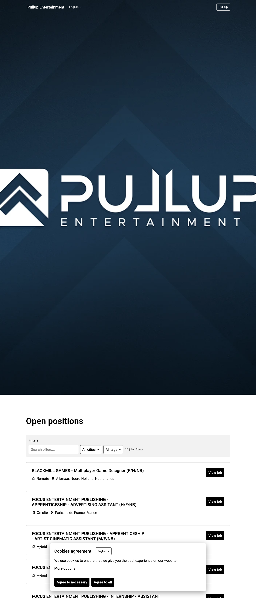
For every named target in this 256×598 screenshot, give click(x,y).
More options (67, 568)
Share (139, 449)
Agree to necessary (72, 582)
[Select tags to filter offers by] (113, 449)
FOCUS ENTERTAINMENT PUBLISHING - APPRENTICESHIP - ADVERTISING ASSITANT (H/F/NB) (84, 502)
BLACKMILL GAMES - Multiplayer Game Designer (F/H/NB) (88, 470)
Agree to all (103, 582)
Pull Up (223, 7)
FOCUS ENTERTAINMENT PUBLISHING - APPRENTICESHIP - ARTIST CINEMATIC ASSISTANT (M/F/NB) (88, 536)
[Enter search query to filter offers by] (53, 449)
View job (215, 472)
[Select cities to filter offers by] (90, 449)
